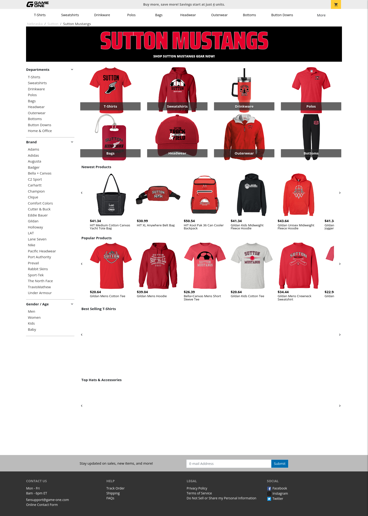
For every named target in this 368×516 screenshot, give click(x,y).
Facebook (277, 488)
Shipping (113, 493)
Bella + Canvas (39, 173)
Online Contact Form (42, 504)
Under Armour (40, 293)
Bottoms (249, 15)
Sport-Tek (36, 275)
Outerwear (219, 15)
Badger (34, 167)
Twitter (275, 498)
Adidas (33, 155)
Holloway (35, 227)
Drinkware (102, 15)
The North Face (40, 281)
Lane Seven (37, 239)
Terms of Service (199, 493)
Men (31, 311)
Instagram (277, 493)
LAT (31, 233)
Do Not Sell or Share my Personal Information (221, 498)
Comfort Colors (40, 203)
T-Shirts (40, 15)
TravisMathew (39, 287)
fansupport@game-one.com (47, 499)
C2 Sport (35, 179)
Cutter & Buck (39, 209)
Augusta (34, 161)
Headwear (188, 15)
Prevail (33, 263)
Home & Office (40, 131)
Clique (33, 197)
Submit (280, 463)
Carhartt (35, 185)
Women (34, 317)
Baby (32, 329)
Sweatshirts (70, 15)
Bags (158, 15)
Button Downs (282, 15)
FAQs (110, 498)
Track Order (115, 488)
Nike (31, 245)
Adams (33, 149)
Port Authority (39, 257)
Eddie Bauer (38, 215)
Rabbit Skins (38, 269)
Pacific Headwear (42, 251)
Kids (31, 323)
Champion (36, 191)
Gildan (33, 221)
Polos (131, 15)
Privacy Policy (197, 488)
